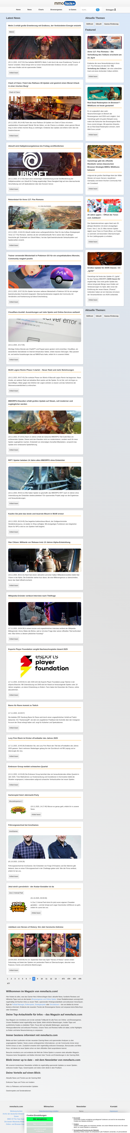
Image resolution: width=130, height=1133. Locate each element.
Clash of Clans (14, 92)
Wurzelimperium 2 (15, 801)
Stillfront (89, 24)
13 (56, 979)
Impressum (114, 1111)
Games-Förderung (111, 24)
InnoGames (13, 831)
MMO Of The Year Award (16, 1119)
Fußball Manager (18, 1004)
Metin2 (11, 32)
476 (80, 979)
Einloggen (111, 9)
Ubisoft (98, 24)
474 (68, 979)
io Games (72, 9)
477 (8, 983)
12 (51, 979)
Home (18, 9)
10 (42, 979)
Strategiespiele (40, 1004)
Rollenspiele (29, 1004)
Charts (41, 9)
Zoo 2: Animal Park (16, 893)
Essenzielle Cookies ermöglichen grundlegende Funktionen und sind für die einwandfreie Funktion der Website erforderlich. (98, 1119)
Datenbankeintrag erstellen (48, 1111)
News (29, 9)
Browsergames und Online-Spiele (44, 999)
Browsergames (56, 9)
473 (63, 979)
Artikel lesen (13, 73)
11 (46, 979)
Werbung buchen (16, 1111)
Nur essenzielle (39, 1124)
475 (74, 979)
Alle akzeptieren (40, 1119)
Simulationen (54, 1004)
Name (81, 1111)
